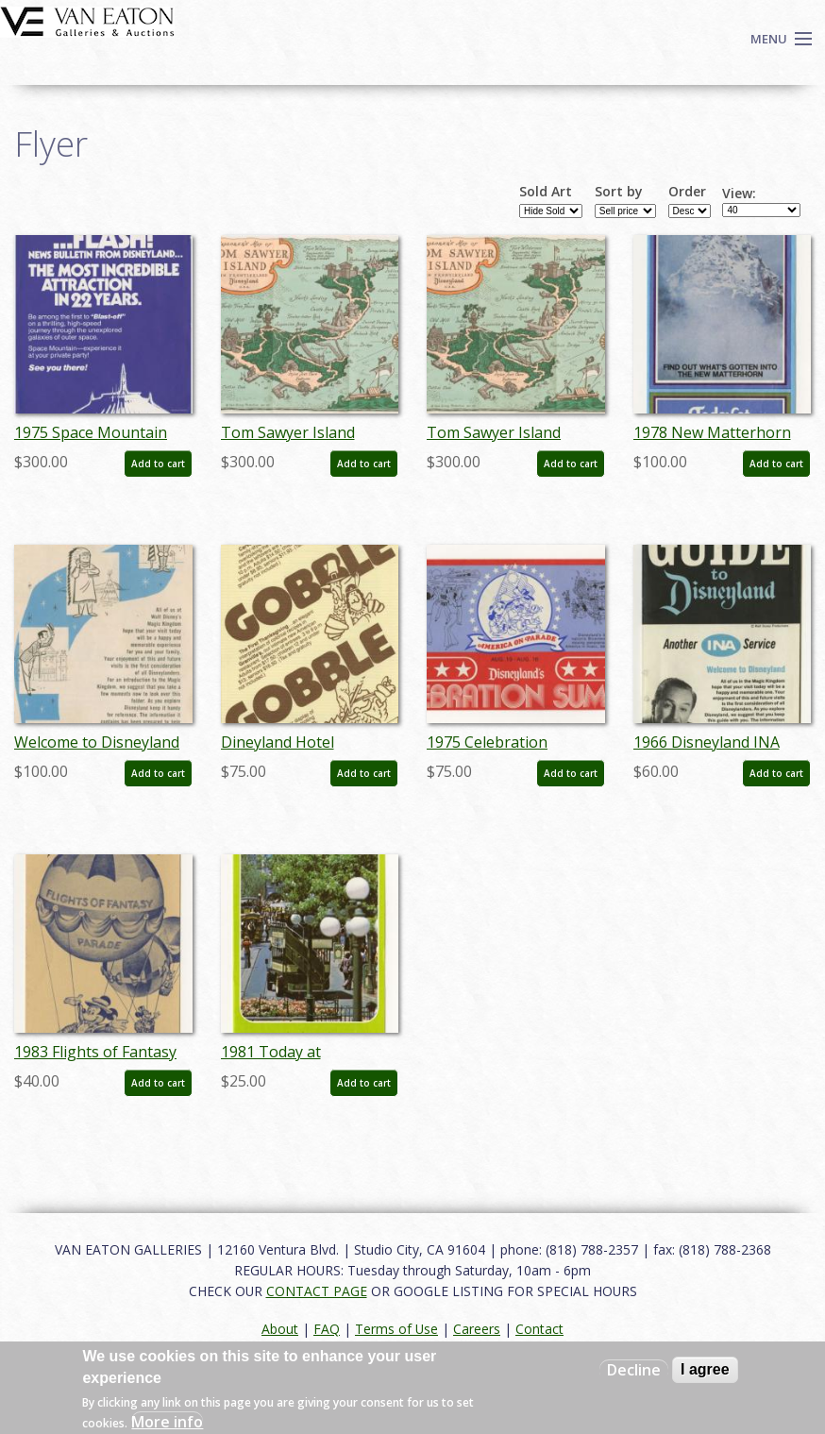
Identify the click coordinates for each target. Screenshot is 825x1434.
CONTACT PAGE (316, 1291)
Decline (634, 1369)
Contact (539, 1329)
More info (167, 1421)
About (279, 1329)
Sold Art (545, 191)
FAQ (326, 1329)
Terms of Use (396, 1329)
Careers (476, 1329)
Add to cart (158, 463)
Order (687, 191)
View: (739, 193)
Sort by (619, 191)
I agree (705, 1369)
